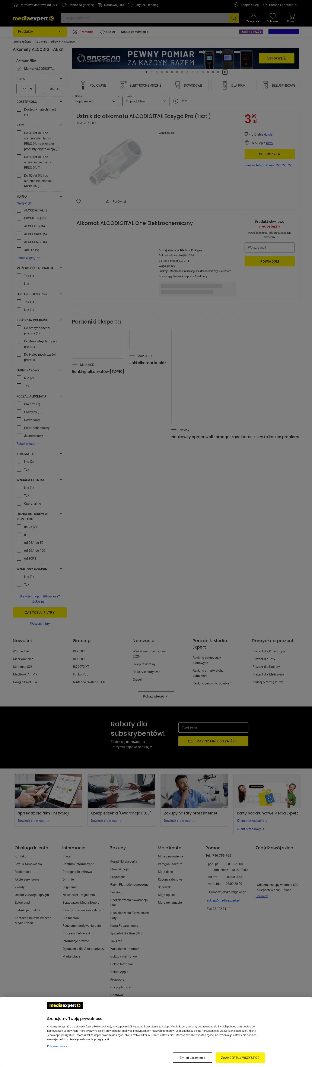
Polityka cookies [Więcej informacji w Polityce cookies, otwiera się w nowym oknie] (57, 1046)
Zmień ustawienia (192, 1057)
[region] (156, 1032)
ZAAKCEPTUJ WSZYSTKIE (240, 1057)
